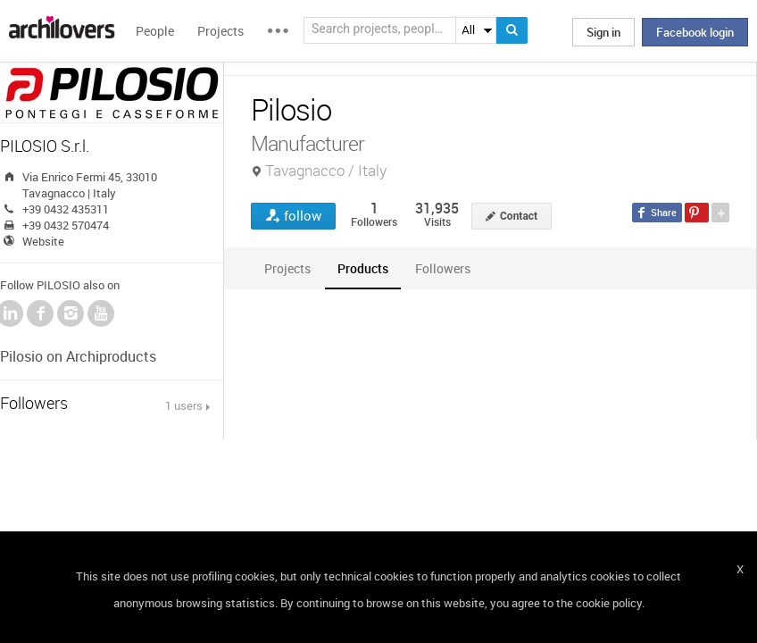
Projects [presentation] (287, 268)
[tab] (287, 268)
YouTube (100, 313)
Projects (220, 30)
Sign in (603, 32)
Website (43, 241)
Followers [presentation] (442, 268)
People (155, 30)
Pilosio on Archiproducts (78, 356)
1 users (184, 405)
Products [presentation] (362, 268)
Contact (518, 216)
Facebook (40, 313)
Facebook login (695, 32)
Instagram (70, 313)
